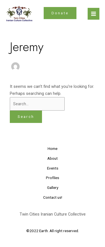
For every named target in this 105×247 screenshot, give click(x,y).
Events (52, 168)
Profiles (52, 177)
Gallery (52, 187)
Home (52, 148)
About (52, 158)
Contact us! (52, 197)
